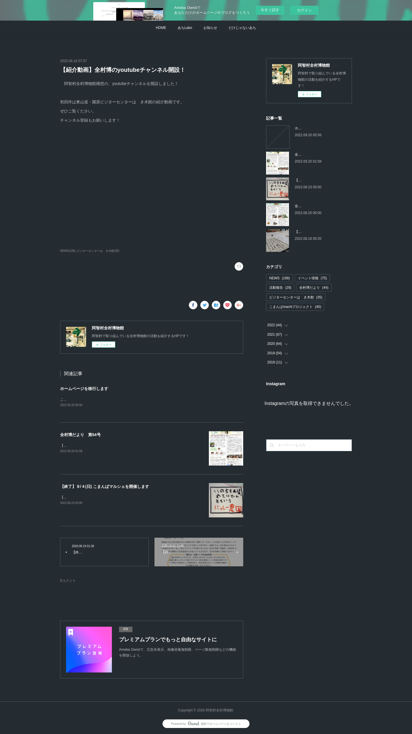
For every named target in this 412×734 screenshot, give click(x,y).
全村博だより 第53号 (312, 206)
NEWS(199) (67, 250)
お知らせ (210, 28)
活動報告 (280, 288)
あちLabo (185, 28)
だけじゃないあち (242, 28)
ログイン (304, 10)
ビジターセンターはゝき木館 (295, 297)
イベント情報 (312, 278)
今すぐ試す (270, 10)
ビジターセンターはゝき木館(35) (98, 250)
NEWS (279, 278)
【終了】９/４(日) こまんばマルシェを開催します (104, 486)
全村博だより (313, 288)
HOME (161, 28)
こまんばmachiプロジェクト (295, 307)
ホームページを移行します (84, 388)
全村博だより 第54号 (80, 435)
